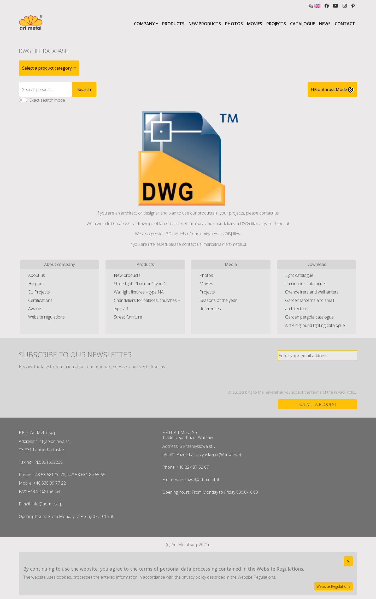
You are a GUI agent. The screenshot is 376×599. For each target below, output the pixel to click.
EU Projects (39, 292)
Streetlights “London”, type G (140, 283)
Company (144, 24)
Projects (276, 24)
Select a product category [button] (47, 68)
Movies (254, 24)
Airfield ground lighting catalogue (315, 325)
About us (36, 275)
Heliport (35, 283)
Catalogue (302, 24)
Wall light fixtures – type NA (139, 292)
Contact (345, 24)
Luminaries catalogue (305, 283)
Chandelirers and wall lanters (312, 292)
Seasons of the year (218, 300)
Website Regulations (333, 586)
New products (205, 24)
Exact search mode (47, 100)
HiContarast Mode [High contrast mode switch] (332, 90)
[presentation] (317, 375)
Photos (234, 24)
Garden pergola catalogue (309, 317)
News (325, 24)
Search (84, 89)
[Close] (348, 561)
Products (173, 24)
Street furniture (128, 317)
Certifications (40, 300)
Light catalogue (299, 275)
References (210, 308)
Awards (35, 308)
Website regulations (46, 317)
